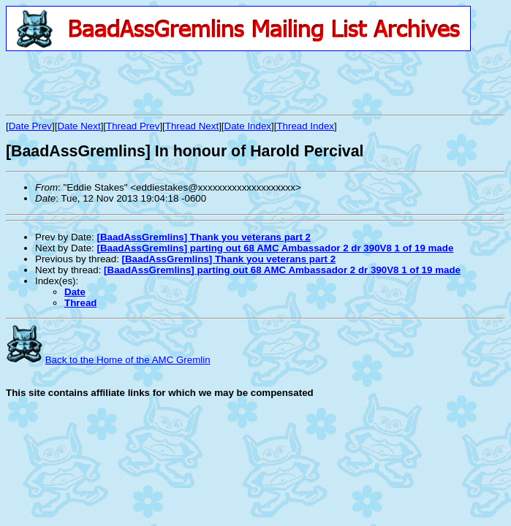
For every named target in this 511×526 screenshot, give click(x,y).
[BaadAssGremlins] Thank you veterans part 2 (203, 237)
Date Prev (30, 126)
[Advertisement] (177, 82)
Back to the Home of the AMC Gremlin (128, 359)
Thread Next (192, 126)
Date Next (78, 126)
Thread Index (305, 126)
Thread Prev (132, 126)
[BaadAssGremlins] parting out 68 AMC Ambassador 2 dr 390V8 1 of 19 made (274, 248)
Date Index (247, 126)
